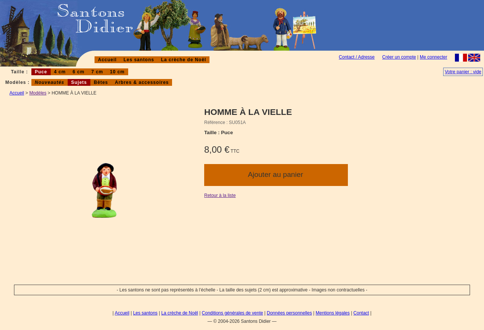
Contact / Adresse (357, 57)
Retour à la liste (220, 195)
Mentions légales (333, 313)
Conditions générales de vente (232, 313)
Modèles (37, 93)
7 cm (97, 71)
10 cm (117, 71)
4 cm (60, 71)
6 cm (78, 71)
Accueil (107, 59)
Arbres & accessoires (142, 82)
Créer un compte (399, 57)
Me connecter (433, 57)
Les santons (139, 59)
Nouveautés (49, 82)
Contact (361, 313)
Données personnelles (289, 313)
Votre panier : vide (463, 71)
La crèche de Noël (183, 59)
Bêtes (101, 82)
